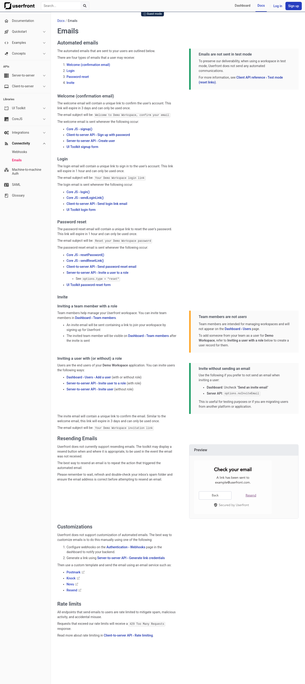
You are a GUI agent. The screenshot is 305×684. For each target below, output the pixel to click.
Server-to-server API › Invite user (90, 388)
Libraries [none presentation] (8, 99)
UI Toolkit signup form (82, 146)
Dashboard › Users (238, 328)
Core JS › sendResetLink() (85, 260)
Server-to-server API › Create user (91, 140)
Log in (277, 6)
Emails (17, 160)
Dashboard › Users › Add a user (89, 376)
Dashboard (242, 5)
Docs (261, 5)
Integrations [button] (25, 132)
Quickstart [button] (25, 31)
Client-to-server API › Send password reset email (101, 266)
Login (71, 71)
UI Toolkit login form (81, 209)
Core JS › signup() (79, 129)
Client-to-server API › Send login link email (97, 203)
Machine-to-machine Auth (22, 172)
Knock (73, 577)
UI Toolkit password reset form (89, 284)
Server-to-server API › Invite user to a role (96, 382)
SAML (12, 185)
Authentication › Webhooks (125, 546)
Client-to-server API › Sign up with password (98, 135)
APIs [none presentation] (6, 66)
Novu (72, 583)
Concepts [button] (25, 53)
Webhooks (19, 152)
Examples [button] (25, 43)
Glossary (14, 195)
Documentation (19, 21)
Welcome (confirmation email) (88, 65)
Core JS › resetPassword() (85, 254)
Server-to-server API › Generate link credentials (131, 557)
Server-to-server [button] (25, 75)
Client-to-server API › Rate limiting (128, 634)
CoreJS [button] (25, 119)
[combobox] (65, 6)
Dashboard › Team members (95, 317)
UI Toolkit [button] (25, 108)
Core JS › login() (78, 191)
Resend (74, 589)
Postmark (76, 571)
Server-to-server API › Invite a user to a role (98, 272)
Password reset (78, 77)
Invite (70, 83)
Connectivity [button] (25, 143)
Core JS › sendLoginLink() (85, 197)
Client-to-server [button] (25, 86)
